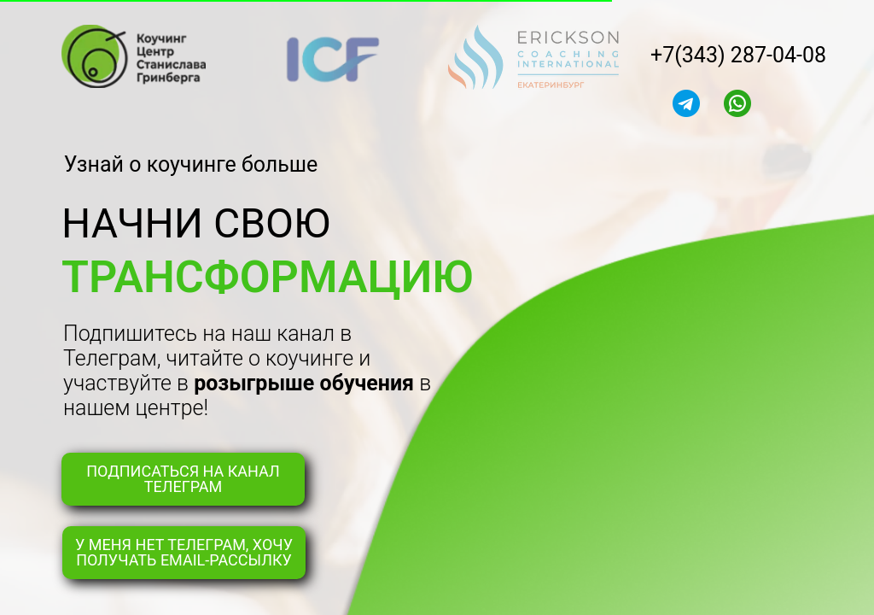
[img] (686, 103)
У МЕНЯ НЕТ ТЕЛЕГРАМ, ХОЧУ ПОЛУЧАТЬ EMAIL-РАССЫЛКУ (184, 552)
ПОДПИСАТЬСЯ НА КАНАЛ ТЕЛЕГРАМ (182, 478)
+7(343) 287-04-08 (738, 55)
